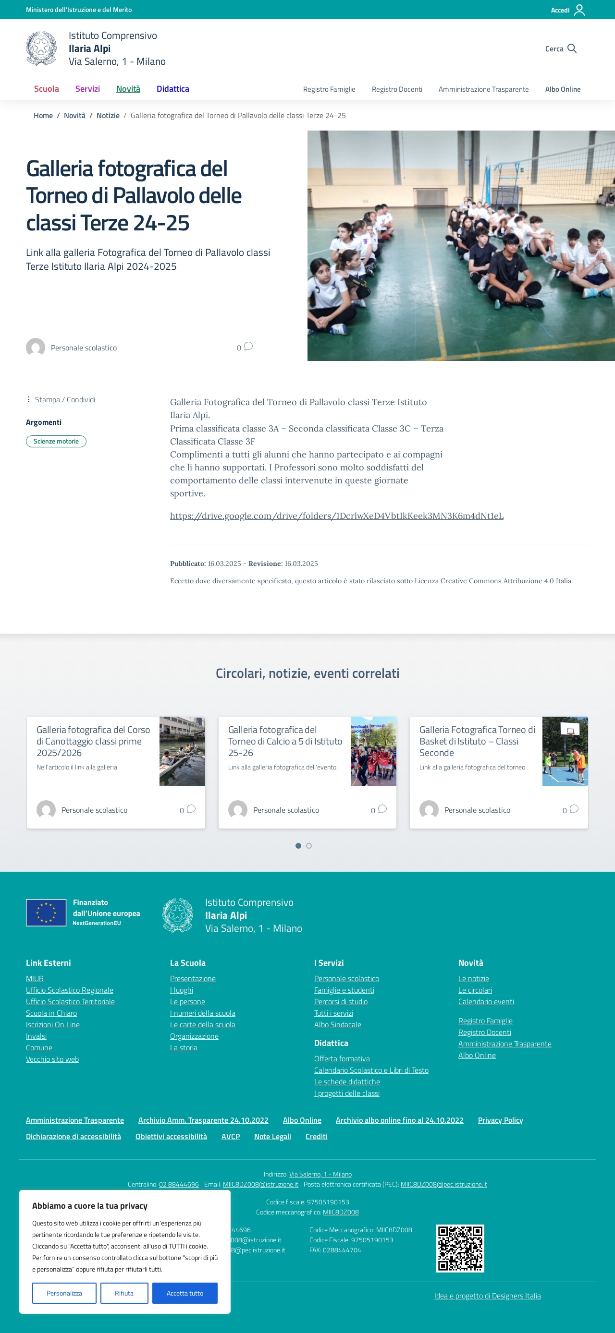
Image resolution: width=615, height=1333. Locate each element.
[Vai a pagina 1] (298, 846)
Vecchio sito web (52, 1059)
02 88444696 (179, 1184)
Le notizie (473, 978)
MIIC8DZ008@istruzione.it (260, 1184)
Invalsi (36, 1036)
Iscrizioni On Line (53, 1024)
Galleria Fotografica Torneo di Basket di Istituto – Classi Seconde (477, 741)
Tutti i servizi (333, 1013)
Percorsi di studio (341, 1001)
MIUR (35, 978)
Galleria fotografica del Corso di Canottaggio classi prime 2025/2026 (93, 741)
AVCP (230, 1136)
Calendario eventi (486, 1001)
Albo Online (563, 89)
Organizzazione (194, 1036)
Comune (39, 1047)
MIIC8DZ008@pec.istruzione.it (444, 1184)
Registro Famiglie (329, 89)
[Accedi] (568, 10)
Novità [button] (128, 88)
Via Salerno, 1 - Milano (320, 1174)
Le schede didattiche (347, 1081)
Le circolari (475, 990)
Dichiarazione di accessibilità (73, 1136)
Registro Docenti (397, 89)
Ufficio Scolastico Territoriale (70, 1001)
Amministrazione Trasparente (484, 89)
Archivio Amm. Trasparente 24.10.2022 (203, 1120)
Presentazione (193, 978)
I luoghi (181, 990)
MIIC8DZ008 (341, 1212)
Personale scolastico (346, 978)
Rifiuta (124, 1293)
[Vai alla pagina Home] (43, 115)
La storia (183, 1047)
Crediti (317, 1136)
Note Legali (272, 1136)
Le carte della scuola (202, 1024)
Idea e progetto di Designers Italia (487, 1295)
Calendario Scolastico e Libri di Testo (371, 1070)
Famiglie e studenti (344, 990)
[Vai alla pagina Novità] (75, 115)
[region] (125, 1252)
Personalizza (64, 1293)
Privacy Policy (500, 1120)
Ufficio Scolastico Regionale (69, 990)
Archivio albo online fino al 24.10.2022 (400, 1120)
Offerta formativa (342, 1058)
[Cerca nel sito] (560, 48)
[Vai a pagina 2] (309, 846)
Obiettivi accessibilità (171, 1136)
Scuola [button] (46, 88)
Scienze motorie (56, 441)
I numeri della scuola (202, 1013)
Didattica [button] (173, 88)
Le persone (187, 1001)
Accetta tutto (185, 1293)
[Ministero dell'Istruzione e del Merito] (79, 9)
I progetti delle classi (347, 1093)
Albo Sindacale (337, 1024)
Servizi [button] (87, 88)
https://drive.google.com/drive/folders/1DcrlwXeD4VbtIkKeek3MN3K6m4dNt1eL (337, 515)
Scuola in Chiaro (51, 1013)
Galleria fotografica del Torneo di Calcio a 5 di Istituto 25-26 (285, 741)
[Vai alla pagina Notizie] (108, 115)
